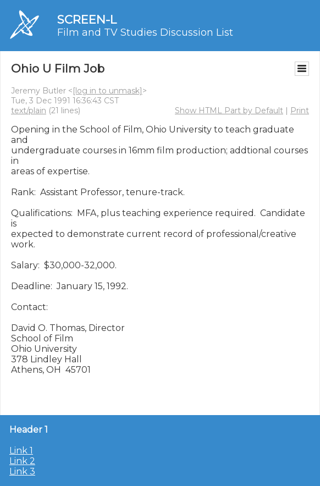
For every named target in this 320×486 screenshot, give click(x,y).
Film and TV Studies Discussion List (145, 32)
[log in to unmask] (107, 91)
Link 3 (22, 471)
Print (299, 110)
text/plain (28, 110)
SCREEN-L (87, 19)
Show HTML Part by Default (229, 110)
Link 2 (22, 461)
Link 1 (21, 450)
